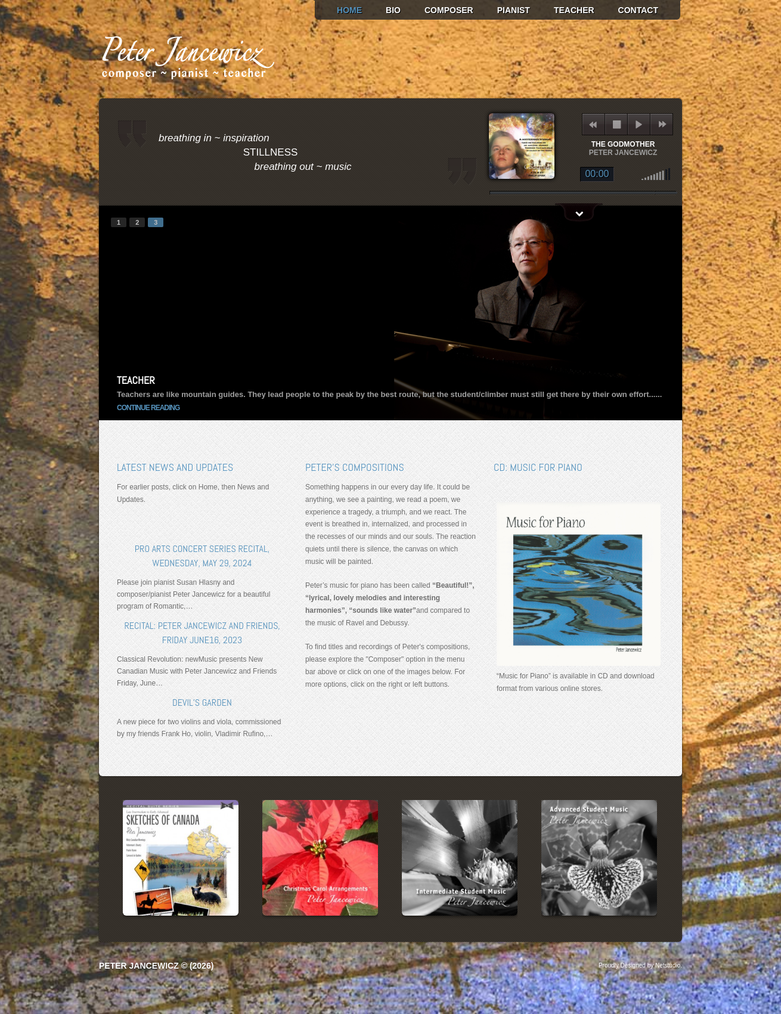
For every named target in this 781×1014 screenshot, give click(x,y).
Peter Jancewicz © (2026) (156, 965)
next (662, 124)
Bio (393, 10)
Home (349, 10)
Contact (638, 10)
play (639, 124)
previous (593, 124)
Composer (448, 10)
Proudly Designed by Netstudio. (640, 965)
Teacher (574, 10)
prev (127, 313)
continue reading (148, 408)
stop (616, 124)
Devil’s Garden (202, 702)
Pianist (513, 10)
